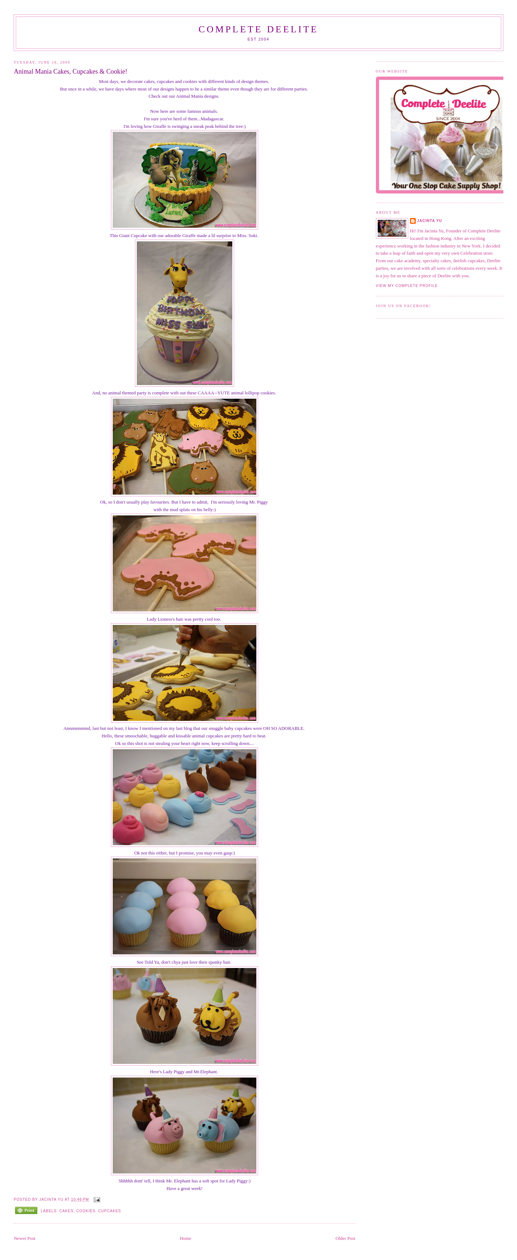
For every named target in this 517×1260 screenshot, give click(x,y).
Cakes (66, 1211)
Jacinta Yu (429, 221)
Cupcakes (109, 1211)
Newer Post (24, 1238)
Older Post (345, 1238)
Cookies (86, 1211)
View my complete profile (407, 286)
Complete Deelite (258, 29)
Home (185, 1238)
